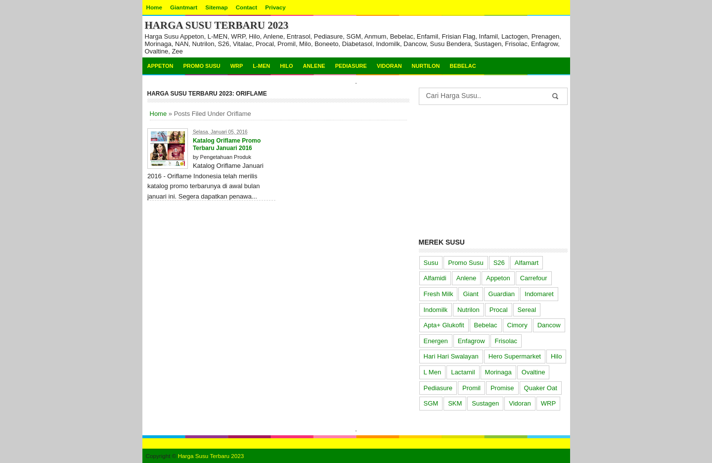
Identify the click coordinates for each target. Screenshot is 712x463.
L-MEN (261, 66)
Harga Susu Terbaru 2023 (217, 25)
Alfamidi (435, 278)
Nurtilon (426, 66)
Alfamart (526, 262)
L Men (433, 372)
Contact (247, 7)
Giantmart (183, 7)
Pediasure (351, 66)
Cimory (517, 325)
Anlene (314, 66)
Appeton (160, 66)
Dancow (549, 325)
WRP (236, 66)
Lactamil (463, 372)
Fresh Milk (438, 294)
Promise (502, 388)
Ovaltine (533, 372)
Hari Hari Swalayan (451, 356)
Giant (470, 294)
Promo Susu (201, 66)
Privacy (275, 7)
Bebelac (462, 66)
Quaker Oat (540, 388)
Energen (436, 341)
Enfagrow (471, 341)
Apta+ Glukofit (444, 325)
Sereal (527, 309)
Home (154, 7)
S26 (499, 262)
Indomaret (539, 294)
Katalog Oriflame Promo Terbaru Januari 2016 (227, 144)
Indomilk (435, 309)
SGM (431, 403)
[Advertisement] (493, 169)
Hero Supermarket (515, 356)
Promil (471, 388)
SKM (455, 403)
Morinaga (498, 372)
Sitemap (216, 7)
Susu (431, 262)
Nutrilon (468, 309)
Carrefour (533, 278)
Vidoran (389, 66)
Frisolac (506, 341)
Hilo (286, 66)
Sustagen (485, 403)
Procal (499, 309)
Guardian (502, 294)
